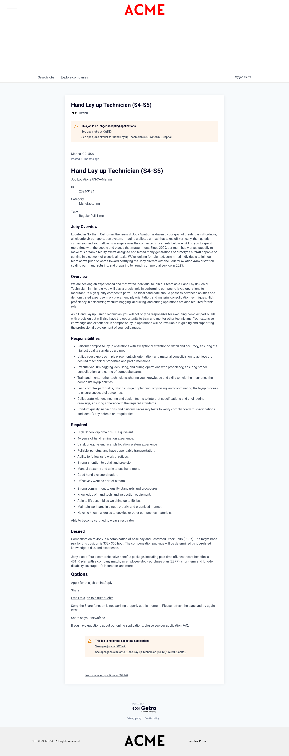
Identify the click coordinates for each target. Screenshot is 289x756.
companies (74, 77)
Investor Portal (197, 741)
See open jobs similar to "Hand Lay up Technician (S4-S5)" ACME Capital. (126, 137)
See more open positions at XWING (106, 675)
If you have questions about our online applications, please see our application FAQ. (130, 625)
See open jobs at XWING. (97, 131)
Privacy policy (134, 718)
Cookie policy (152, 718)
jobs (46, 77)
